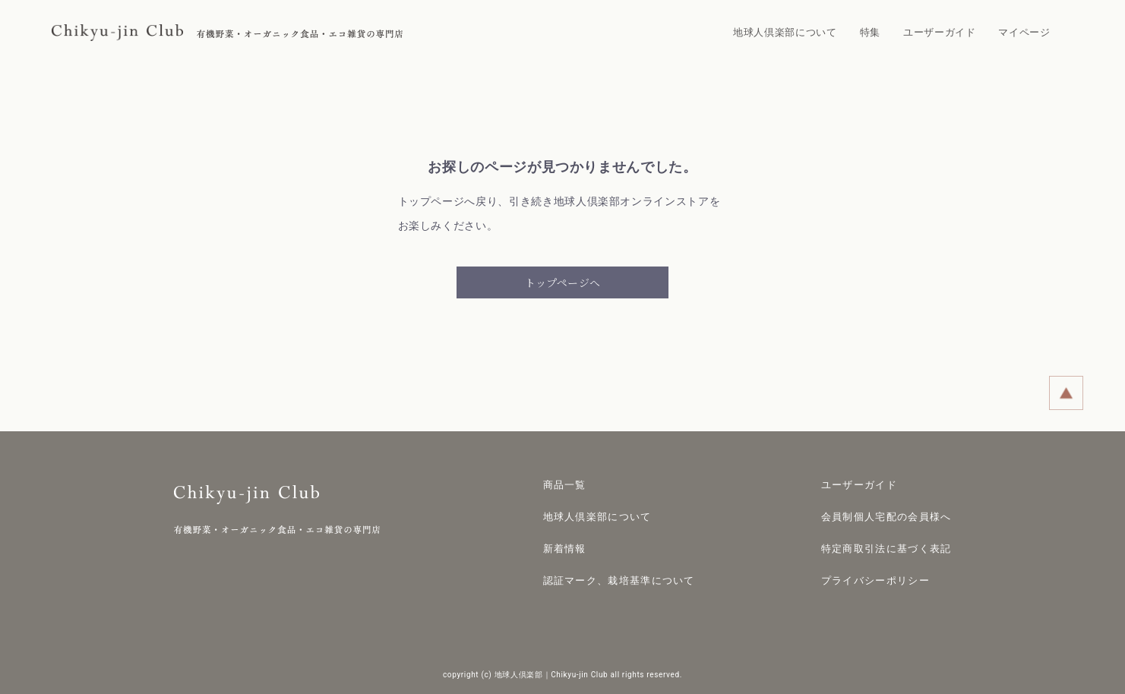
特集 (870, 32)
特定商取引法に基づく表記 (886, 548)
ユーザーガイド (939, 32)
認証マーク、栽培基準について (619, 580)
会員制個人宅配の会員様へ (886, 516)
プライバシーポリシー (875, 580)
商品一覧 (564, 485)
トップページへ (562, 282)
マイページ (1024, 32)
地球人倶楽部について (785, 32)
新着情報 (564, 548)
